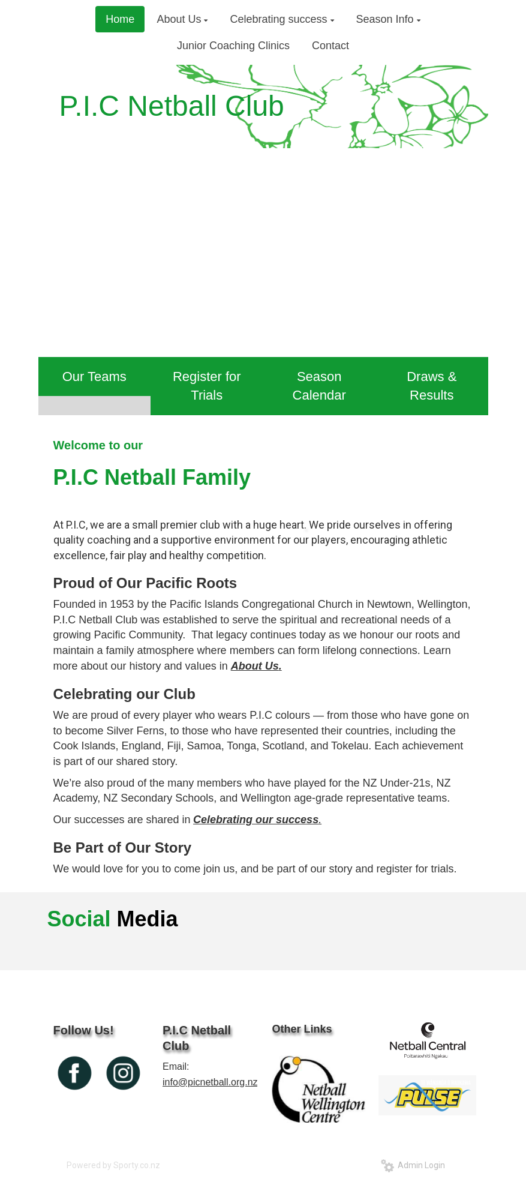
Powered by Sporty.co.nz (113, 1165)
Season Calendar (319, 386)
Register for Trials (207, 386)
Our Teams (94, 376)
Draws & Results (431, 386)
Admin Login (413, 1165)
